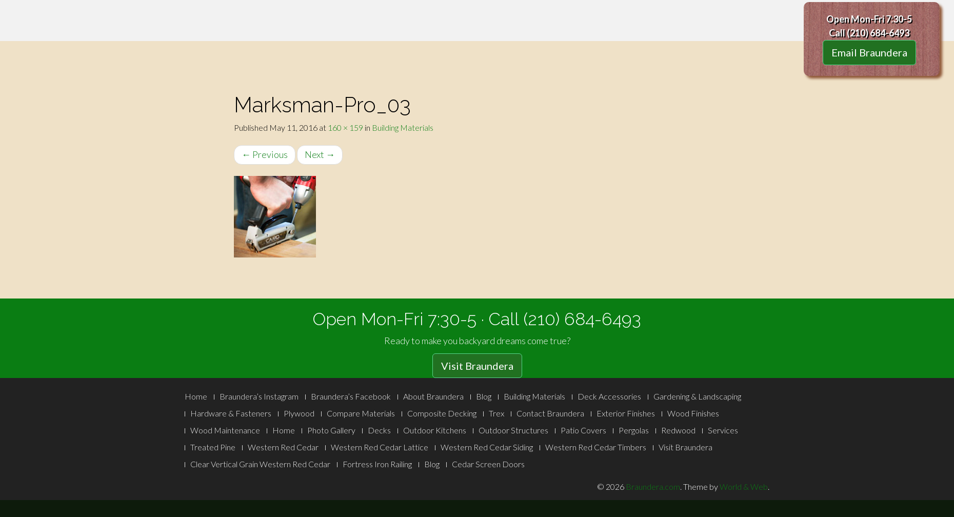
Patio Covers (583, 430)
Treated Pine (212, 447)
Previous (265, 154)
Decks (379, 430)
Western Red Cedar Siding (487, 447)
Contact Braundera (550, 413)
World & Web (744, 486)
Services (723, 430)
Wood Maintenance (225, 430)
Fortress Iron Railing (377, 464)
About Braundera (433, 396)
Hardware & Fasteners (230, 413)
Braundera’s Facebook (351, 396)
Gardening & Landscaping (697, 396)
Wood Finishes (693, 413)
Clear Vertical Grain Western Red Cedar (260, 464)
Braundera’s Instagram (259, 396)
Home (196, 396)
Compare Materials (361, 413)
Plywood (299, 413)
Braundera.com (653, 486)
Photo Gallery (331, 430)
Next (320, 154)
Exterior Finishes (626, 413)
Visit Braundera (477, 366)
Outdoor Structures (513, 430)
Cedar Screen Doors (488, 464)
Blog (483, 396)
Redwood (678, 430)
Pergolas (634, 430)
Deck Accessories (609, 396)
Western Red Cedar (283, 447)
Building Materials (402, 127)
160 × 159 (345, 127)
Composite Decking (441, 413)
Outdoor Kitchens (434, 430)
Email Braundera (869, 52)
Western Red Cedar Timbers (595, 447)
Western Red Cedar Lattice (379, 447)
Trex (496, 413)
